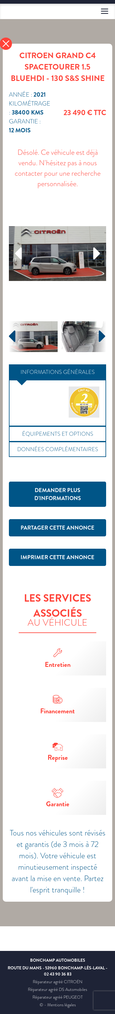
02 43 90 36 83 (57, 974)
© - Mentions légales (58, 1005)
